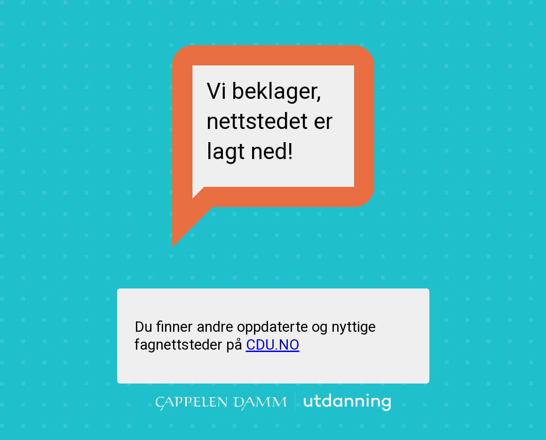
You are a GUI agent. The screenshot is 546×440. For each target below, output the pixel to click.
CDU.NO (273, 344)
